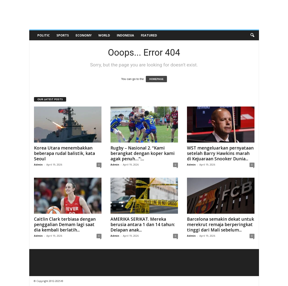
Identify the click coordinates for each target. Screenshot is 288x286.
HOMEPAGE (156, 79)
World (104, 35)
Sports (62, 35)
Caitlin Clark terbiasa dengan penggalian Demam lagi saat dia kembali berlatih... (65, 224)
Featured (149, 35)
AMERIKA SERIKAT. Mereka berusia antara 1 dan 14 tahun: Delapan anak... (142, 224)
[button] (252, 35)
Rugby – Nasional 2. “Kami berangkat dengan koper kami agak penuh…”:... (142, 153)
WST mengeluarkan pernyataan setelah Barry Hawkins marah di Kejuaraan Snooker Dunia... (220, 153)
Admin (38, 164)
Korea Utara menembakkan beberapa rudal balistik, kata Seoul (64, 153)
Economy (84, 35)
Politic (43, 35)
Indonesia (125, 35)
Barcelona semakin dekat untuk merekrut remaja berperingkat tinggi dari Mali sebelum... (220, 224)
